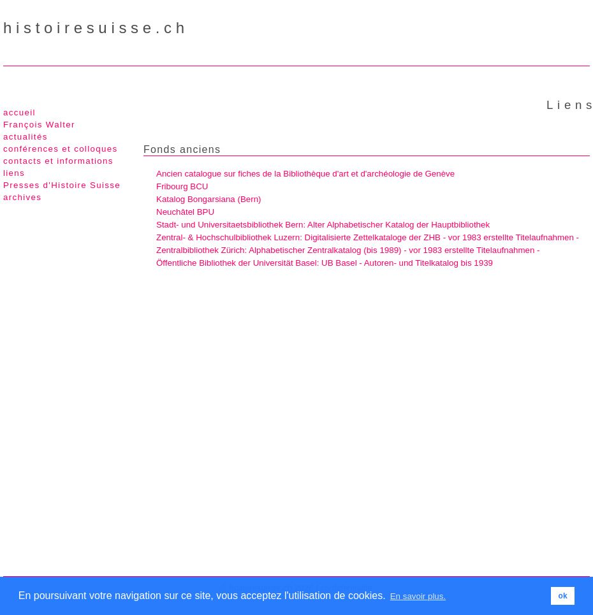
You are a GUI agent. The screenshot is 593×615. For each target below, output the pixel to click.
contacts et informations (58, 161)
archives (22, 197)
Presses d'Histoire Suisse (62, 185)
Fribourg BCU (182, 186)
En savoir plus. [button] (418, 596)
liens (14, 173)
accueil (19, 112)
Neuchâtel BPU (185, 212)
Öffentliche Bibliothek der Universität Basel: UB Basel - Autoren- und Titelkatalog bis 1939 (324, 263)
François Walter (39, 124)
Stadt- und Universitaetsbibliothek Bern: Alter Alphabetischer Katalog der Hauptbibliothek (323, 224)
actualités (25, 136)
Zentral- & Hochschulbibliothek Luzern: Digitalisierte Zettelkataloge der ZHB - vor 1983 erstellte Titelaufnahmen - (367, 237)
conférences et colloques (60, 149)
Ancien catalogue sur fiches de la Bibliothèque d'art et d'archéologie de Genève (305, 173)
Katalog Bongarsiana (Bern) (208, 199)
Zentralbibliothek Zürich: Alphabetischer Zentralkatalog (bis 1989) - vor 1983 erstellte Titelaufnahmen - (348, 250)
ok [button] (563, 595)
